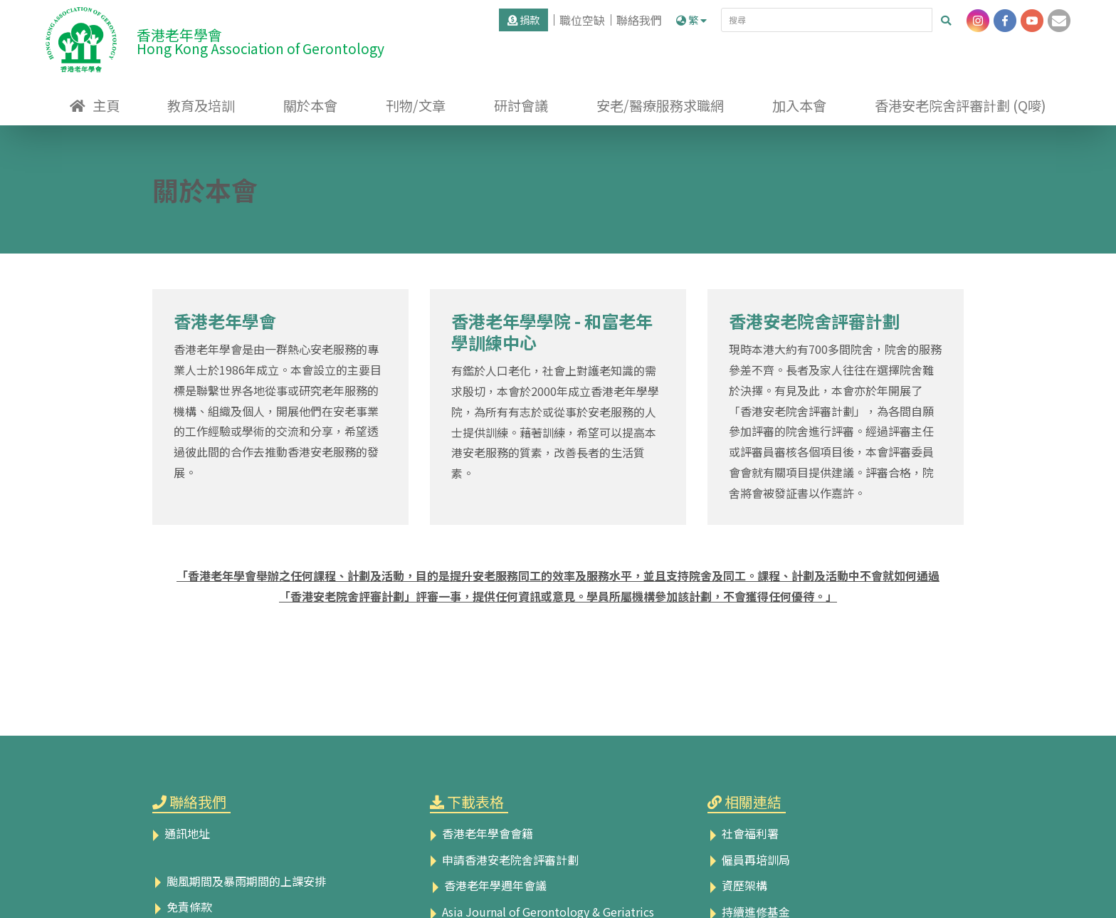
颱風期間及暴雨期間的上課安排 (239, 881)
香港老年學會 (225, 320)
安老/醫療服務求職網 (660, 105)
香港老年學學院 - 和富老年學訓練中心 (552, 331)
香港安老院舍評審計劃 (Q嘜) (960, 105)
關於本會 (310, 105)
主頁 (106, 105)
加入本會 (799, 105)
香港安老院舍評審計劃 (814, 320)
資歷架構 (737, 885)
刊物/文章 (416, 105)
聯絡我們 (639, 19)
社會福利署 (743, 833)
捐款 (523, 19)
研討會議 (521, 105)
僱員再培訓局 (748, 859)
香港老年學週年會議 (488, 885)
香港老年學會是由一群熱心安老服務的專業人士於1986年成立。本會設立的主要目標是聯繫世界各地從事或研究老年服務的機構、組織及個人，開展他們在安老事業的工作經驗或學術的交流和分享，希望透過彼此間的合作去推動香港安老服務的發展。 (277, 410)
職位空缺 (582, 19)
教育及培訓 (201, 105)
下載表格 (475, 801)
